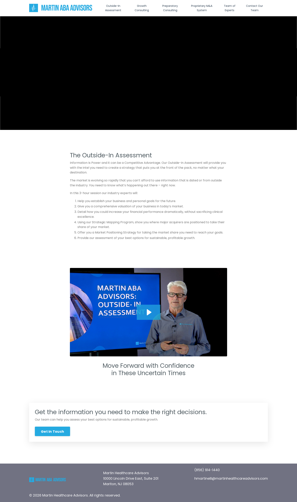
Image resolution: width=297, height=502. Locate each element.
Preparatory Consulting (170, 8)
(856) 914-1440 (207, 470)
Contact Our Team (254, 8)
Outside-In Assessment (113, 8)
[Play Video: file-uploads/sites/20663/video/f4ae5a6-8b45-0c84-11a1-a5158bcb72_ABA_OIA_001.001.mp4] (148, 312)
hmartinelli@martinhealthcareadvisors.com (231, 478)
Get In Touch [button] (52, 431)
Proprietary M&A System (201, 8)
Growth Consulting (142, 8)
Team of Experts (229, 8)
